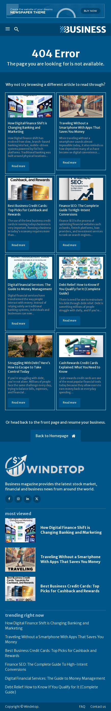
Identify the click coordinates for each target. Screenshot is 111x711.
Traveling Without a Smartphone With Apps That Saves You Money (79, 127)
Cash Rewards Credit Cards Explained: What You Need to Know (79, 367)
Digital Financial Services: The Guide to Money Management (55, 678)
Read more (18, 166)
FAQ (82, 706)
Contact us (98, 706)
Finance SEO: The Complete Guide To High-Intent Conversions (79, 210)
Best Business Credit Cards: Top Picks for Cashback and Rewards (28, 210)
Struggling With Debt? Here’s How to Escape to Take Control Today (29, 367)
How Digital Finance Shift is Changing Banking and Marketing (27, 127)
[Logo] (80, 29)
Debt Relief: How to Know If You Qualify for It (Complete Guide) (79, 289)
